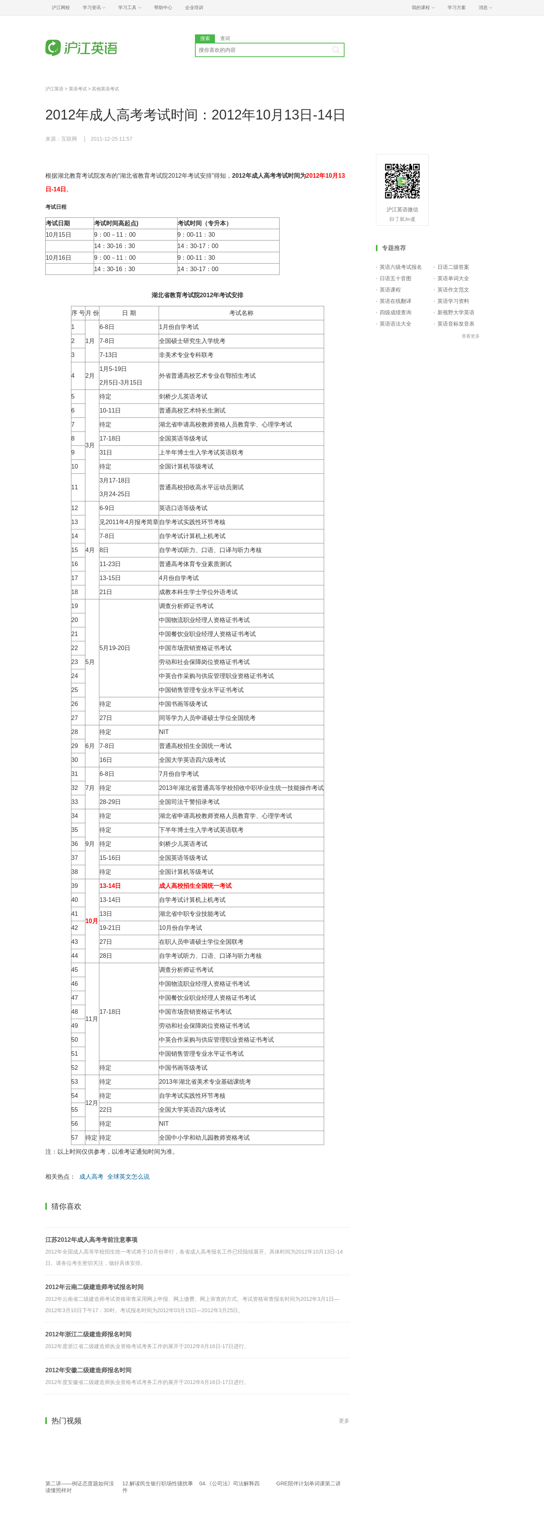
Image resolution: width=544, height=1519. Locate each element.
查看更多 (471, 336)
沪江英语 (54, 89)
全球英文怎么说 (128, 1176)
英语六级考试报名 (401, 267)
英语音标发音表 (455, 324)
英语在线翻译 (395, 301)
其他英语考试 (105, 89)
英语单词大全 (453, 278)
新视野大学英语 (455, 312)
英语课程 (390, 290)
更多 (344, 1421)
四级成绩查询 (395, 312)
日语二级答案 (453, 267)
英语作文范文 (453, 290)
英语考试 (78, 89)
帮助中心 (163, 7)
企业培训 (194, 7)
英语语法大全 (395, 324)
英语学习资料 (453, 301)
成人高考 (91, 1176)
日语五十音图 (395, 278)
